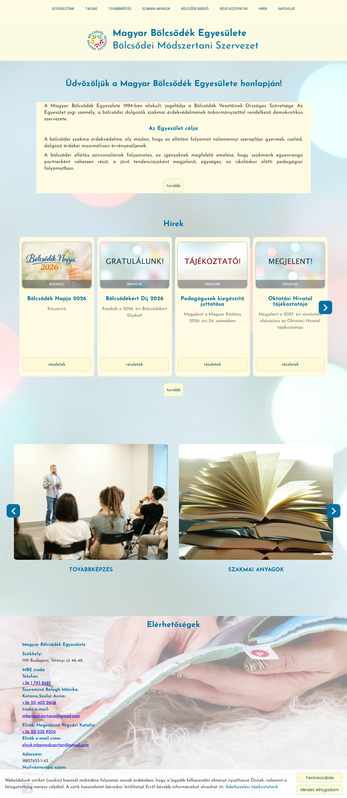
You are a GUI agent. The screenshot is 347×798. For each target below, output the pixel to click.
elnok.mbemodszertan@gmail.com (53, 718)
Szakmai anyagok (156, 9)
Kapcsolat (286, 9)
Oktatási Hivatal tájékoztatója (278, 297)
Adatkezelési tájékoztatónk (251, 787)
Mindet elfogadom (320, 790)
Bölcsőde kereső (195, 9)
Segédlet (99, 541)
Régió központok (234, 9)
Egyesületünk (63, 9)
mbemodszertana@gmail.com (48, 689)
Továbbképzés (119, 9)
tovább (173, 191)
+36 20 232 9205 (36, 705)
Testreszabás (320, 777)
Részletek (68, 367)
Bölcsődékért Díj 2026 (138, 295)
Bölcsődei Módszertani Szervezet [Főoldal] (188, 44)
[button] (319, 317)
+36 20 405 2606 (37, 676)
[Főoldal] (80, 44)
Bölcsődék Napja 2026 (68, 295)
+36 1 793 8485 (34, 656)
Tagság (91, 9)
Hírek (263, 9)
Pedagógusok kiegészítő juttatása (209, 297)
